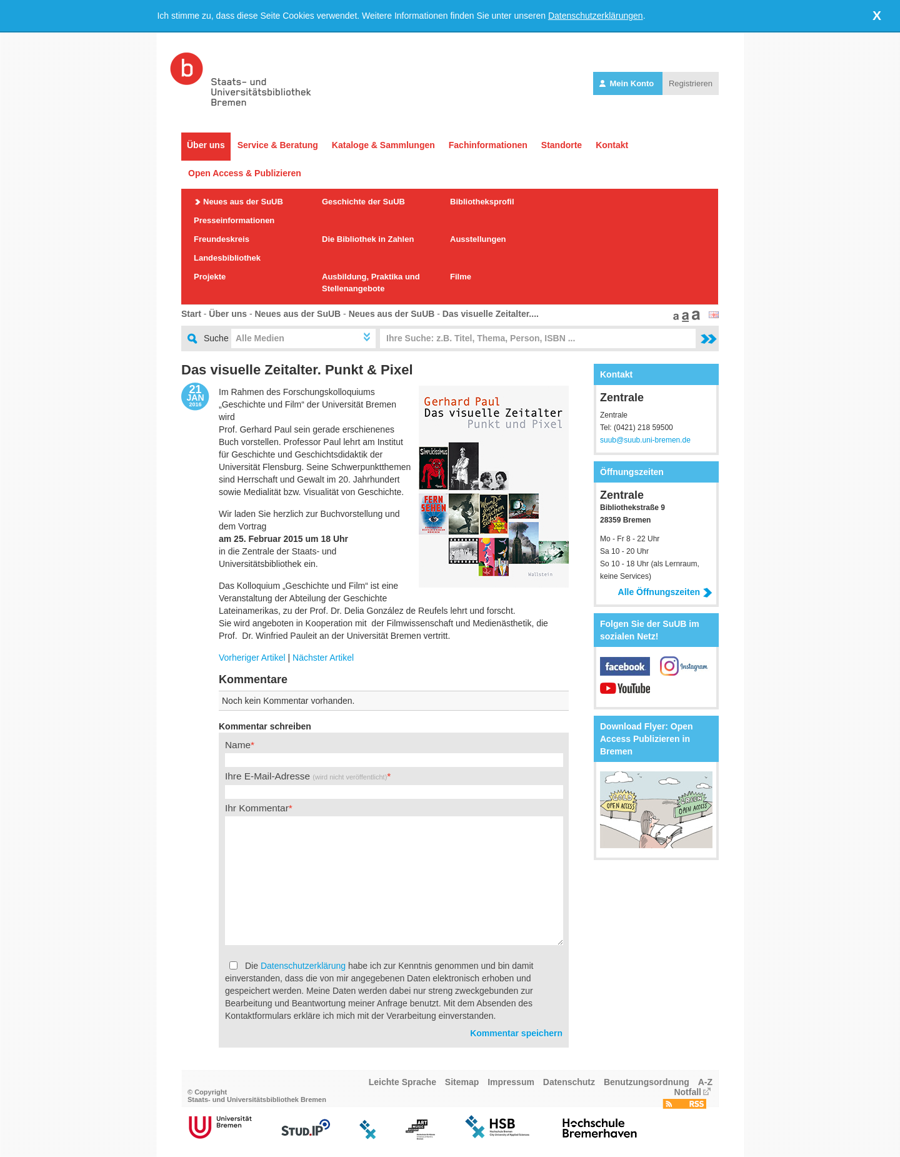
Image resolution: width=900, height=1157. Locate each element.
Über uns (206, 145)
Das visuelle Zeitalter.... (490, 314)
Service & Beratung (278, 145)
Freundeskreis (221, 239)
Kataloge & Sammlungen (383, 145)
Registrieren (690, 83)
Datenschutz (569, 1082)
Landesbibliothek (227, 258)
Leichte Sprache (402, 1082)
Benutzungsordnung (646, 1082)
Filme (460, 276)
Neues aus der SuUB (243, 201)
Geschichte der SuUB (363, 201)
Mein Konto (627, 83)
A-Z (705, 1082)
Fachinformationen (488, 145)
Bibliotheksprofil (482, 201)
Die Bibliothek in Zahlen (368, 239)
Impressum (511, 1082)
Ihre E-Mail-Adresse (306, 776)
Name (238, 744)
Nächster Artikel (323, 658)
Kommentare (253, 679)
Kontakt (612, 145)
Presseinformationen (234, 220)
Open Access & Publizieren (244, 173)
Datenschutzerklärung (303, 966)
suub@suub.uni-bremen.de (645, 440)
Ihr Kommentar (257, 808)
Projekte (210, 276)
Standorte (561, 145)
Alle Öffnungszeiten (665, 592)
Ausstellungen (478, 239)
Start (191, 314)
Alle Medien (260, 338)
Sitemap (462, 1082)
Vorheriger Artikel (252, 658)
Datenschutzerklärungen (595, 16)
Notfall (687, 1092)
